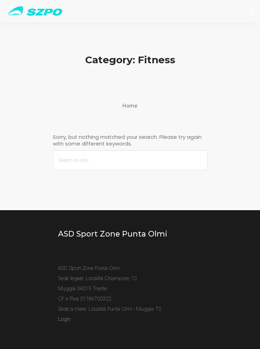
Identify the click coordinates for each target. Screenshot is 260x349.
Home (130, 106)
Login (64, 319)
